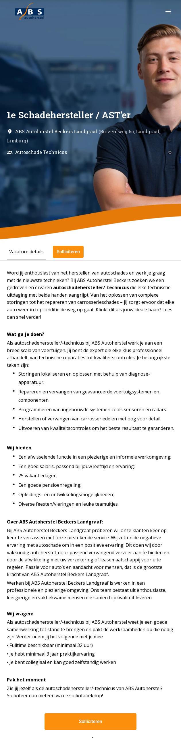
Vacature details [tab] (26, 251)
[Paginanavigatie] (168, 11)
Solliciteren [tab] (68, 251)
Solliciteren (90, 721)
